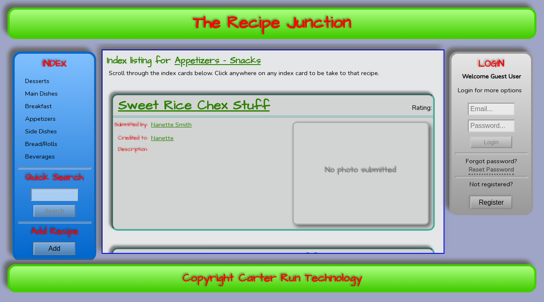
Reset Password (491, 169)
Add (54, 248)
